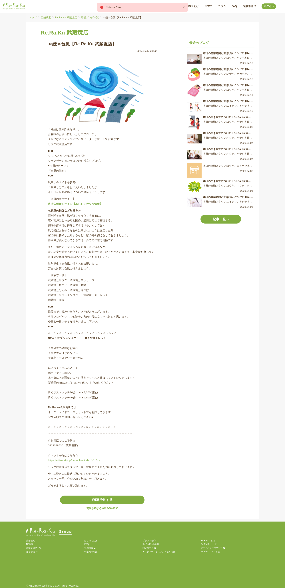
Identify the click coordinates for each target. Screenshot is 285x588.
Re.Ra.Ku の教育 (150, 544)
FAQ (86, 544)
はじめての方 (90, 540)
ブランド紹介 (149, 540)
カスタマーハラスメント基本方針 (158, 551)
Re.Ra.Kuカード (209, 544)
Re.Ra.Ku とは (208, 540)
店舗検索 (46, 17)
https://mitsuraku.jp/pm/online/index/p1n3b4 (74, 460)
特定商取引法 (90, 551)
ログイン (269, 6)
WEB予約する (102, 500)
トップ (33, 17)
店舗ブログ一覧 (90, 17)
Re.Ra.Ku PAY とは (210, 551)
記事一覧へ (221, 219)
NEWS (29, 544)
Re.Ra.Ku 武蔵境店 (66, 17)
